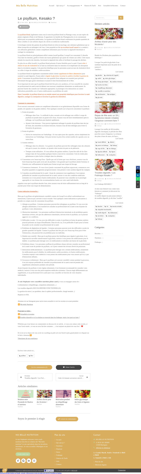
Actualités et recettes (27, 314)
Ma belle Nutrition (26, 304)
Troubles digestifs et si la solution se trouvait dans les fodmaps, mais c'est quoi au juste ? (50, 317)
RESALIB (74, 470)
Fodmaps (98, 242)
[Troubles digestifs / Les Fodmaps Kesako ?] (109, 164)
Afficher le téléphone (103, 448)
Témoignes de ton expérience (28, 338)
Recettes (98, 233)
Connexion (122, 470)
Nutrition (98, 238)
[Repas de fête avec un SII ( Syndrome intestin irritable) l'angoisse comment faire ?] (109, 107)
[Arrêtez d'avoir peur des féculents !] (109, 33)
